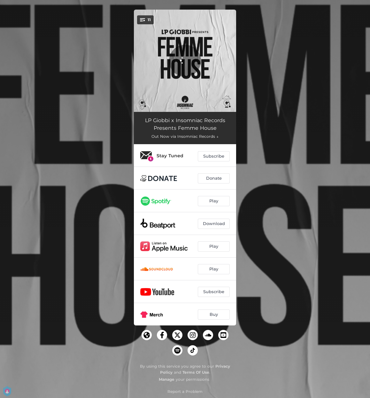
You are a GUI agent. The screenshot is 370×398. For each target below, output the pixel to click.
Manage (166, 379)
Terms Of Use (195, 372)
